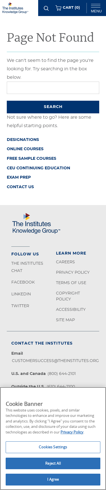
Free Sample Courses (31, 159)
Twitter (20, 306)
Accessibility (71, 310)
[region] (53, 438)
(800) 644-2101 (61, 374)
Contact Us (20, 187)
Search (53, 107)
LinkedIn (21, 294)
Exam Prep (19, 177)
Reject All (52, 463)
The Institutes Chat (27, 267)
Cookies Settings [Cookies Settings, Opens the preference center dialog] (53, 446)
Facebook (23, 282)
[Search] (46, 8)
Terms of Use (71, 283)
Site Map (65, 320)
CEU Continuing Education (38, 168)
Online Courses (25, 149)
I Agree (53, 479)
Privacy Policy (73, 273)
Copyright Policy (68, 296)
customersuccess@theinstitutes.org (55, 361)
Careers (65, 262)
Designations (23, 140)
